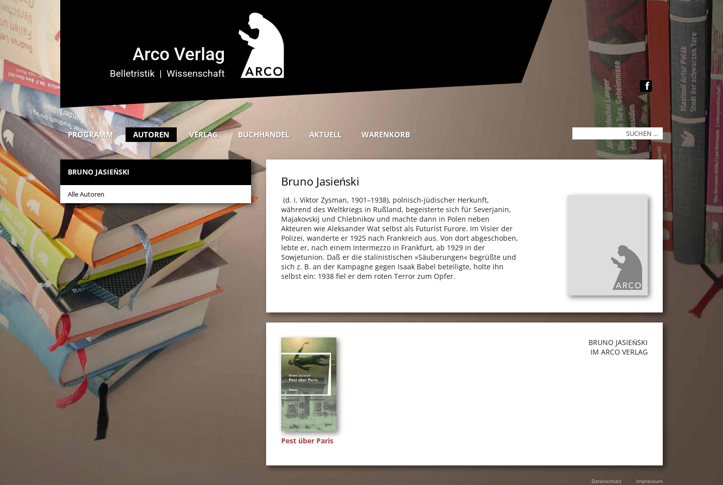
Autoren (151, 134)
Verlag (203, 134)
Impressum (649, 480)
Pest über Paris (307, 440)
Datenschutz (606, 480)
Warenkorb (386, 134)
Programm (90, 134)
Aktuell (325, 134)
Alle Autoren (86, 194)
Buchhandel (263, 134)
